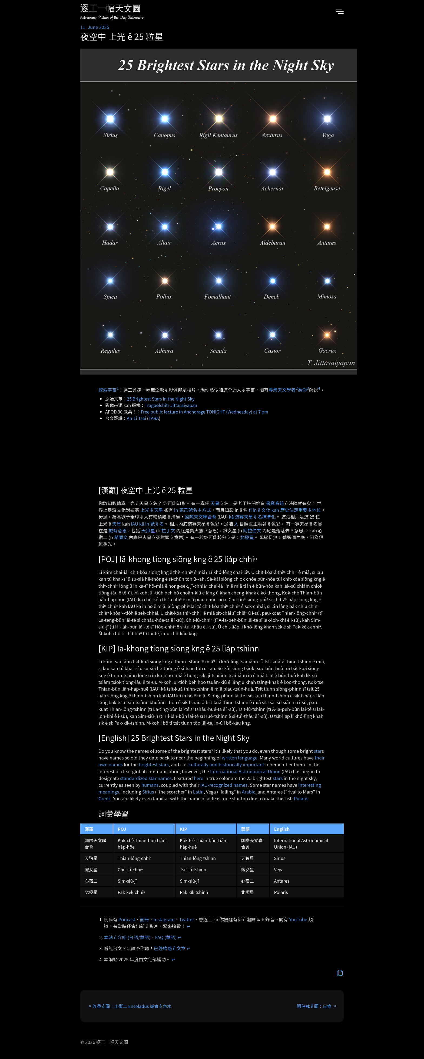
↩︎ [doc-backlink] (188, 926)
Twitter (186, 919)
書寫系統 (275, 503)
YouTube (298, 919)
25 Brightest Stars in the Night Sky (160, 398)
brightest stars (154, 764)
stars (278, 778)
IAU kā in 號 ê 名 (147, 523)
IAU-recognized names (223, 785)
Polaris (301, 798)
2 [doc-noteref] (297, 388)
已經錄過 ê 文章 (170, 948)
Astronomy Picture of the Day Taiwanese (111, 17)
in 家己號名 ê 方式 (192, 510)
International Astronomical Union (245, 771)
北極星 (247, 537)
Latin (198, 791)
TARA (153, 418)
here (198, 778)
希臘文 (121, 537)
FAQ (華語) (166, 937)
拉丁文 (168, 530)
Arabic (248, 791)
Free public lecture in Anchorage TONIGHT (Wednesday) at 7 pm (204, 411)
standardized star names (146, 778)
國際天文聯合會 (200, 516)
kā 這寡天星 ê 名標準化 (252, 516)
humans (149, 785)
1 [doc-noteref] (118, 388)
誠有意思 (117, 530)
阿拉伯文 (252, 530)
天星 (215, 503)
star (318, 751)
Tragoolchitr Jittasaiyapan (171, 405)
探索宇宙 (107, 389)
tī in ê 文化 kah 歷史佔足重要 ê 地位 (285, 510)
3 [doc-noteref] (308, 388)
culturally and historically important (226, 764)
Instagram (164, 919)
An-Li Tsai (136, 418)
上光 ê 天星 (151, 510)
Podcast (126, 919)
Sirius (148, 791)
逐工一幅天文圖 (110, 9)
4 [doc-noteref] (319, 388)
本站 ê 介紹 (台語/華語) (127, 937)
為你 (302, 389)
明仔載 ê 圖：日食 (314, 1006)
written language (239, 757)
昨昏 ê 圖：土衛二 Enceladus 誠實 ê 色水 (131, 1006)
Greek (104, 798)
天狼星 (148, 530)
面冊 (144, 919)
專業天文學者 (282, 389)
